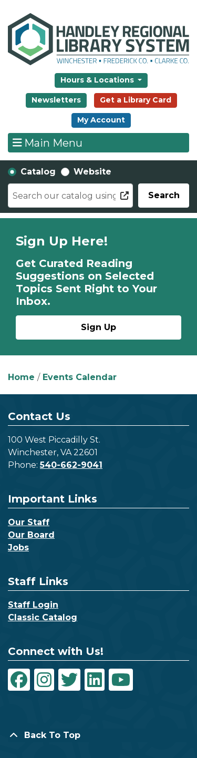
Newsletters (56, 100)
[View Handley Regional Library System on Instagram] (44, 680)
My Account (101, 120)
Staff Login (33, 605)
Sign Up (98, 327)
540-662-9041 (71, 465)
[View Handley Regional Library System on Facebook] (19, 680)
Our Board (31, 535)
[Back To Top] (98, 735)
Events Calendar (80, 377)
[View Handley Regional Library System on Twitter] (69, 680)
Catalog (38, 172)
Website (92, 172)
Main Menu (48, 142)
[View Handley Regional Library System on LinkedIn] (95, 680)
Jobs (18, 547)
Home (21, 377)
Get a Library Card (135, 100)
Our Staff (28, 522)
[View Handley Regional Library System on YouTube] (121, 680)
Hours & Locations (98, 80)
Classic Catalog (42, 617)
